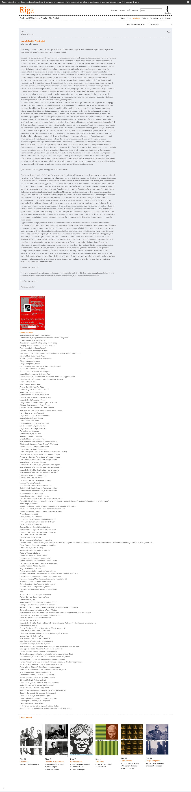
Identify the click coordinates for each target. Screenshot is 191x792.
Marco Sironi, (35, 374)
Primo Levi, (38, 519)
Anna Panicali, (35, 486)
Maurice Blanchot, (30, 483)
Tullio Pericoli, (38, 488)
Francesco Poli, (45, 657)
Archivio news (165, 18)
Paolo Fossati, (31, 548)
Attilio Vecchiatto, (35, 618)
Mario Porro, (33, 392)
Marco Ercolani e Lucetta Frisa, (39, 491)
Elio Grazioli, (39, 444)
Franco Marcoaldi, (38, 571)
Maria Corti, (37, 685)
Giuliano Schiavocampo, (35, 405)
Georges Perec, (40, 576)
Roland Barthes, (34, 597)
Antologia (136, 18)
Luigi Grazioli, (35, 415)
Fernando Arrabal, (43, 579)
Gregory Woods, (37, 346)
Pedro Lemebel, (33, 348)
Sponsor (135, 10)
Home (122, 18)
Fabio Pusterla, (38, 545)
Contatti (122, 10)
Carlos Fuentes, (37, 584)
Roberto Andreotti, (45, 709)
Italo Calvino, (36, 641)
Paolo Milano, (40, 667)
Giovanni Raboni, (33, 680)
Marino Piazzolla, (38, 561)
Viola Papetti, (35, 701)
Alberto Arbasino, (33, 556)
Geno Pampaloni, (32, 703)
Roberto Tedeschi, (30, 553)
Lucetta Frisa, (31, 478)
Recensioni (154, 18)
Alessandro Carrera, (40, 457)
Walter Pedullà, (42, 659)
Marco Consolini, (49, 646)
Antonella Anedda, (29, 514)
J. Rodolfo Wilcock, (35, 672)
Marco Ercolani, (34, 395)
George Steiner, (35, 527)
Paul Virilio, (33, 535)
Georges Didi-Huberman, (38, 589)
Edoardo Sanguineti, (38, 693)
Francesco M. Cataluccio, (35, 558)
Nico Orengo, (30, 384)
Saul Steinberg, (40, 366)
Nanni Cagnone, (32, 413)
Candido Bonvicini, (39, 563)
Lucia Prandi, (38, 460)
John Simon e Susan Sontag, (38, 343)
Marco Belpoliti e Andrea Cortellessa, (55, 613)
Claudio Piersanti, (34, 423)
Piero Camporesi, (50, 353)
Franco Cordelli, (35, 358)
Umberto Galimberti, (38, 532)
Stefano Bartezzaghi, (38, 610)
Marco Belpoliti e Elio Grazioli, (40, 465)
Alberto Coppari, (34, 447)
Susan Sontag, (32, 340)
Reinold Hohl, (64, 501)
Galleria (145, 18)
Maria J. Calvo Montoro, (43, 670)
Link (128, 10)
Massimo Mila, (38, 530)
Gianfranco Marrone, (44, 633)
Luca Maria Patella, (35, 480)
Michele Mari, (32, 356)
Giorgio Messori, (38, 403)
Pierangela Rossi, (33, 475)
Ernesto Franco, (33, 449)
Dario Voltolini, (31, 517)
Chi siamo (114, 10)
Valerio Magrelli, (34, 390)
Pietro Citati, (39, 683)
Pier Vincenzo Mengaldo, (43, 690)
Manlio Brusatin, (32, 566)
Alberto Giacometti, (47, 506)
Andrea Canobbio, (34, 371)
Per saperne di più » (130, 2)
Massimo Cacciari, (35, 550)
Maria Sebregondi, (43, 452)
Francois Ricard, (35, 587)
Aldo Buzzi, (32, 369)
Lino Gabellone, (41, 498)
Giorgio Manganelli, (30, 361)
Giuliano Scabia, (33, 351)
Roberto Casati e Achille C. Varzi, (41, 664)
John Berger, (29, 504)
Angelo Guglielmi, (42, 628)
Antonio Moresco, (31, 493)
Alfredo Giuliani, (38, 652)
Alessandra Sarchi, (49, 607)
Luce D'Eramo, (31, 524)
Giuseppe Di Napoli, (41, 649)
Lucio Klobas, (29, 421)
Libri (129, 18)
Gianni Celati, (41, 379)
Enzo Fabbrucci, (32, 439)
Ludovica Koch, (38, 698)
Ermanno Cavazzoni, (35, 594)
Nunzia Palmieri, (51, 662)
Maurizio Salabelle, (31, 436)
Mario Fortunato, (28, 382)
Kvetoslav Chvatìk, (35, 581)
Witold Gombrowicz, (49, 574)
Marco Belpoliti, (35, 335)
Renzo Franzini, (29, 431)
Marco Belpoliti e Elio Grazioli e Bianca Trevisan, (58, 623)
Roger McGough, (30, 569)
